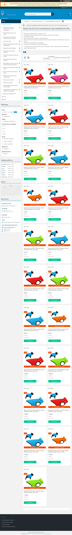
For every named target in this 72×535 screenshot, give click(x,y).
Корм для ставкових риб (9, 93)
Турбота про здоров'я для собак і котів (9, 76)
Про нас (4, 96)
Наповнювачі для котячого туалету (10, 59)
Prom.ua (42, 532)
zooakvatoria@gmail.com (9, 227)
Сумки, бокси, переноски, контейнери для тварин (9, 37)
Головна (26, 21)
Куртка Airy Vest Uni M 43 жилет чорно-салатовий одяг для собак (58, 289)
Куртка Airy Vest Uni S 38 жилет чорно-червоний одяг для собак (58, 208)
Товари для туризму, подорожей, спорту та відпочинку (8, 29)
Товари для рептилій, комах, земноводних (10, 86)
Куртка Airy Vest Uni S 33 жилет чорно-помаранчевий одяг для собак (34, 208)
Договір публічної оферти (8, 526)
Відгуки (4, 99)
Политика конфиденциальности (44, 533)
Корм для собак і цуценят (9, 48)
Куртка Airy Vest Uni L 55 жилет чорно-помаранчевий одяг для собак (58, 451)
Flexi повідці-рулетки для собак (9, 33)
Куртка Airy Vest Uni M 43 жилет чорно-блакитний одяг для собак (34, 329)
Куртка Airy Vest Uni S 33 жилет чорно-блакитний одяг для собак (58, 168)
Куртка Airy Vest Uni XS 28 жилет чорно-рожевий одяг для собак (59, 87)
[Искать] (52, 13)
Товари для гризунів (8, 80)
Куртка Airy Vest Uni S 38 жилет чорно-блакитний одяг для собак (58, 249)
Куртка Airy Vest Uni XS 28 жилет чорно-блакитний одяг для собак (34, 127)
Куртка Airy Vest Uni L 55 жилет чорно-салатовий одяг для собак (34, 491)
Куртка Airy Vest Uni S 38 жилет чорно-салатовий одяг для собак (34, 249)
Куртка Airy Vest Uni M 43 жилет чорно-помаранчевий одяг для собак (58, 329)
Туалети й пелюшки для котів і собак (10, 55)
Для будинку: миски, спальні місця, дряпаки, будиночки (10, 64)
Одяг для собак (7, 41)
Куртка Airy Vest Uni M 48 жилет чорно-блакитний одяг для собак (34, 410)
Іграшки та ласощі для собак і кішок (10, 68)
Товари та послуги (36, 21)
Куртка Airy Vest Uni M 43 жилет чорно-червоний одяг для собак (34, 289)
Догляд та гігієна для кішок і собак (10, 72)
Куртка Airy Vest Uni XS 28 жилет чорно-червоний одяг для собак (34, 87)
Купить (31, 98)
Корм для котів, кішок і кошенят (9, 51)
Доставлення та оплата (53, 21)
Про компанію (5, 524)
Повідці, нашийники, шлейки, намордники (10, 44)
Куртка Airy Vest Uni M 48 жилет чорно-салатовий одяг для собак (58, 370)
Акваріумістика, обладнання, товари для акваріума (10, 90)
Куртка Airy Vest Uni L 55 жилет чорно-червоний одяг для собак (58, 410)
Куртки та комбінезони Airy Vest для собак (37, 25)
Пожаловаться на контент (32, 533)
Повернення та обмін (7, 522)
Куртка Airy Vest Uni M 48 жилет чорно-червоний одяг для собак (34, 370)
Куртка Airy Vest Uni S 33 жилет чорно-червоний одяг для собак (58, 127)
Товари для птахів (7, 82)
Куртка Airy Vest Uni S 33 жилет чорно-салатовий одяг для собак (34, 168)
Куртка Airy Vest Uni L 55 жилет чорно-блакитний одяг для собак (34, 451)
